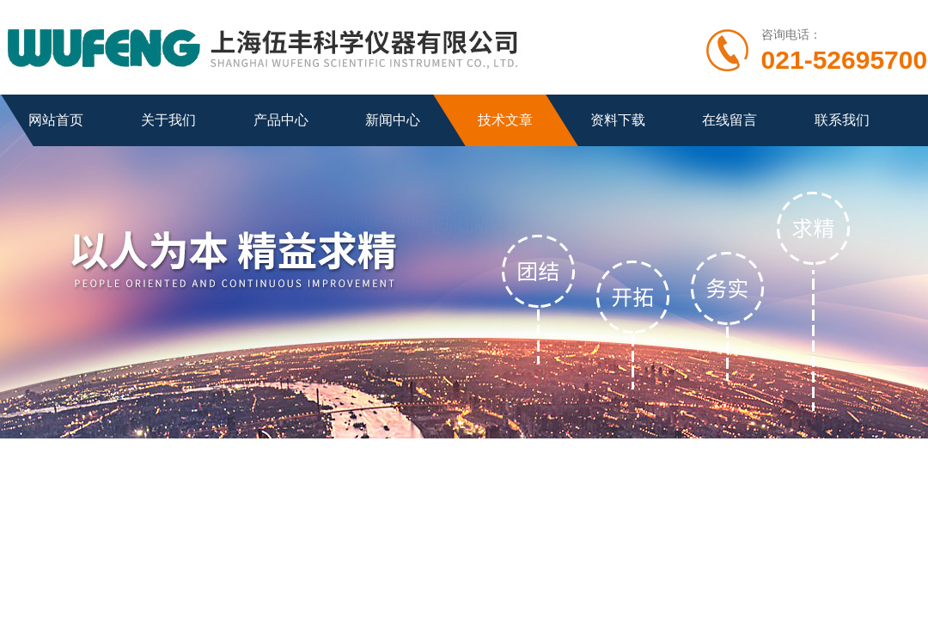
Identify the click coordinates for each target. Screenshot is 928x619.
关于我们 (168, 120)
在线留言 (729, 120)
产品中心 (280, 120)
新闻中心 (392, 120)
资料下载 (617, 120)
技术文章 (505, 120)
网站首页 (55, 120)
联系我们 (842, 120)
